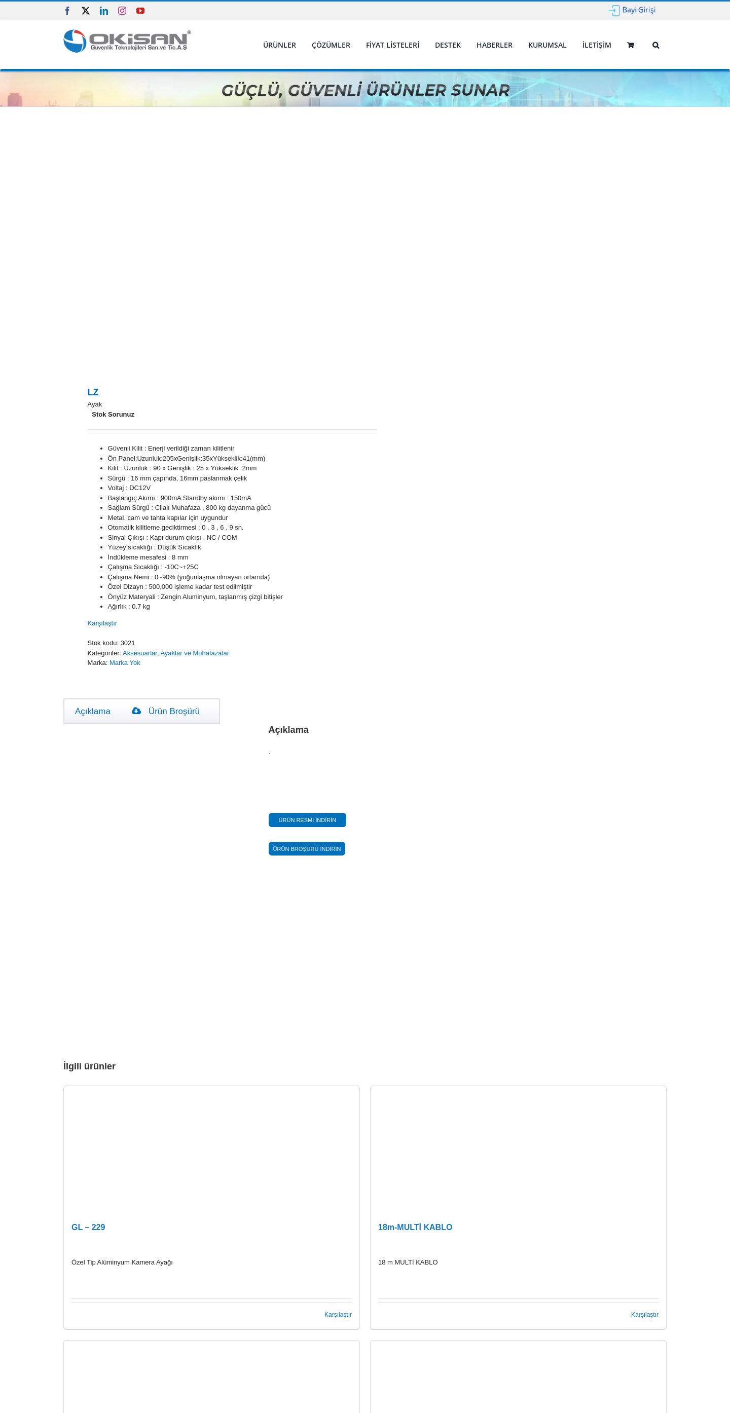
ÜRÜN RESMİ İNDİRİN (308, 820)
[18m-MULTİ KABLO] (518, 1149)
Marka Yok (125, 662)
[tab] (92, 711)
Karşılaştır (103, 623)
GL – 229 (88, 1227)
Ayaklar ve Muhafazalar (194, 653)
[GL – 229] (211, 1149)
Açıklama (93, 711)
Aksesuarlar (140, 653)
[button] (655, 45)
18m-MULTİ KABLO (415, 1227)
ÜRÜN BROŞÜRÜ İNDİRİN (307, 849)
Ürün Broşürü (166, 711)
